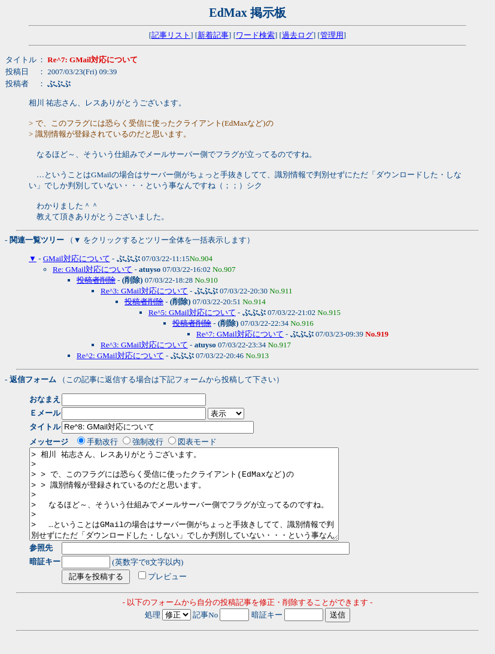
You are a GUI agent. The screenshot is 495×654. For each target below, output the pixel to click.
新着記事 (213, 35)
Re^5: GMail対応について (192, 312)
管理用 (332, 35)
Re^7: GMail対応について (240, 333)
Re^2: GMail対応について (120, 355)
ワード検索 (255, 35)
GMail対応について (76, 258)
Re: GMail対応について (92, 269)
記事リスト (170, 35)
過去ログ (297, 35)
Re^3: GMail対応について (144, 290)
